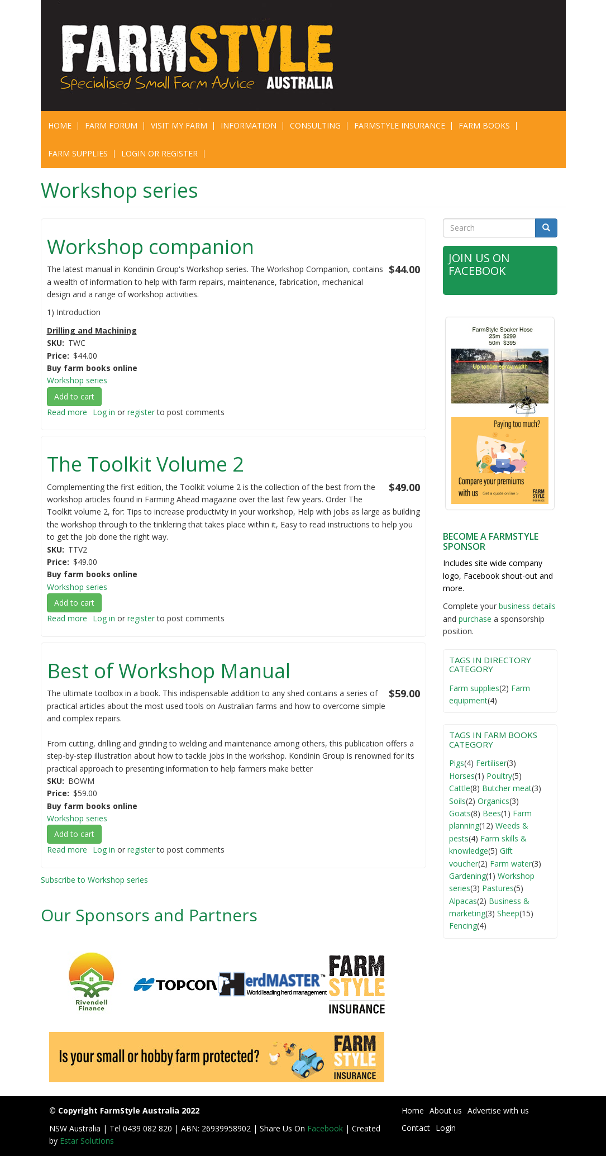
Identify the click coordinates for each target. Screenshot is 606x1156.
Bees (492, 813)
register (141, 412)
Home (59, 125)
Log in (104, 412)
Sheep (508, 913)
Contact (416, 1127)
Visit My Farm (179, 125)
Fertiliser (491, 763)
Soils (457, 801)
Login (446, 1127)
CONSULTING (315, 125)
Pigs (456, 763)
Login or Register (159, 153)
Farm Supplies (78, 153)
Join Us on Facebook (480, 264)
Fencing (463, 925)
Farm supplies (474, 688)
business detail (525, 606)
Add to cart (74, 396)
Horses (462, 775)
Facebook (326, 1128)
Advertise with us (498, 1110)
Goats (460, 813)
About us (446, 1110)
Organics (493, 801)
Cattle (459, 788)
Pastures (498, 888)
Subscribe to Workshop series (94, 879)
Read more (67, 412)
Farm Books (484, 125)
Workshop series (77, 380)
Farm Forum (111, 125)
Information (248, 125)
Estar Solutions (87, 1140)
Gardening (467, 875)
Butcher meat (507, 788)
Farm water (511, 863)
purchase (475, 618)
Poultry (499, 775)
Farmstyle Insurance (399, 125)
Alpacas (463, 901)
